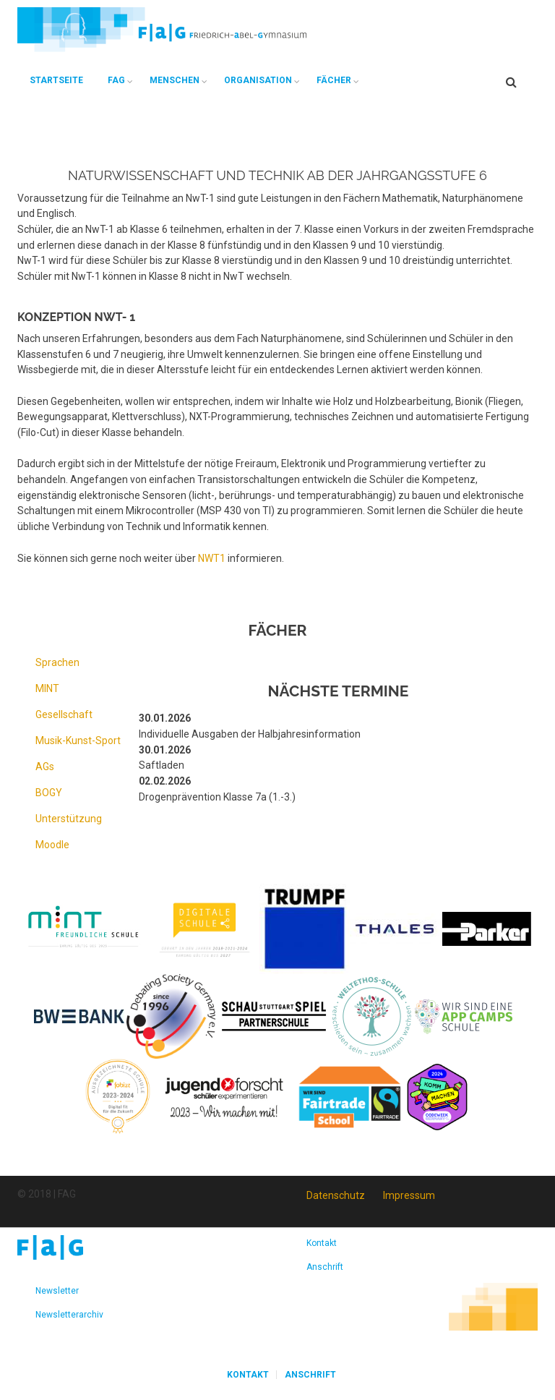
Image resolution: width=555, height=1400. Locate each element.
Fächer (334, 80)
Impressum (409, 1195)
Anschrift (324, 1267)
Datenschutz (335, 1195)
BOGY (48, 792)
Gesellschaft (63, 714)
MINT (47, 688)
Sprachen (57, 662)
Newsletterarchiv (69, 1315)
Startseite (56, 80)
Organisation (258, 80)
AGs (44, 766)
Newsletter (57, 1291)
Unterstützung (68, 818)
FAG (116, 80)
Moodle (52, 844)
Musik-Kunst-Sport (78, 740)
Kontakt (321, 1243)
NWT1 (211, 558)
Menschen (174, 80)
